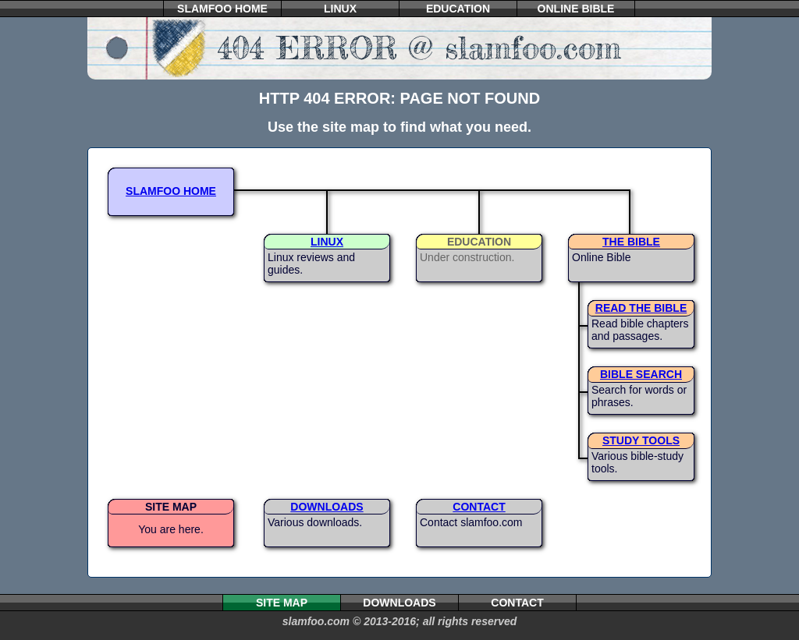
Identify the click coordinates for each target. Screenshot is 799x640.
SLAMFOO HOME (222, 8)
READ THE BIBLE (641, 308)
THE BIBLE (631, 241)
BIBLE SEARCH (641, 374)
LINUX (340, 8)
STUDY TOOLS (641, 440)
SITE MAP (171, 506)
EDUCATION (458, 8)
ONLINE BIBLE (576, 8)
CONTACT (479, 506)
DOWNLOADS (326, 506)
